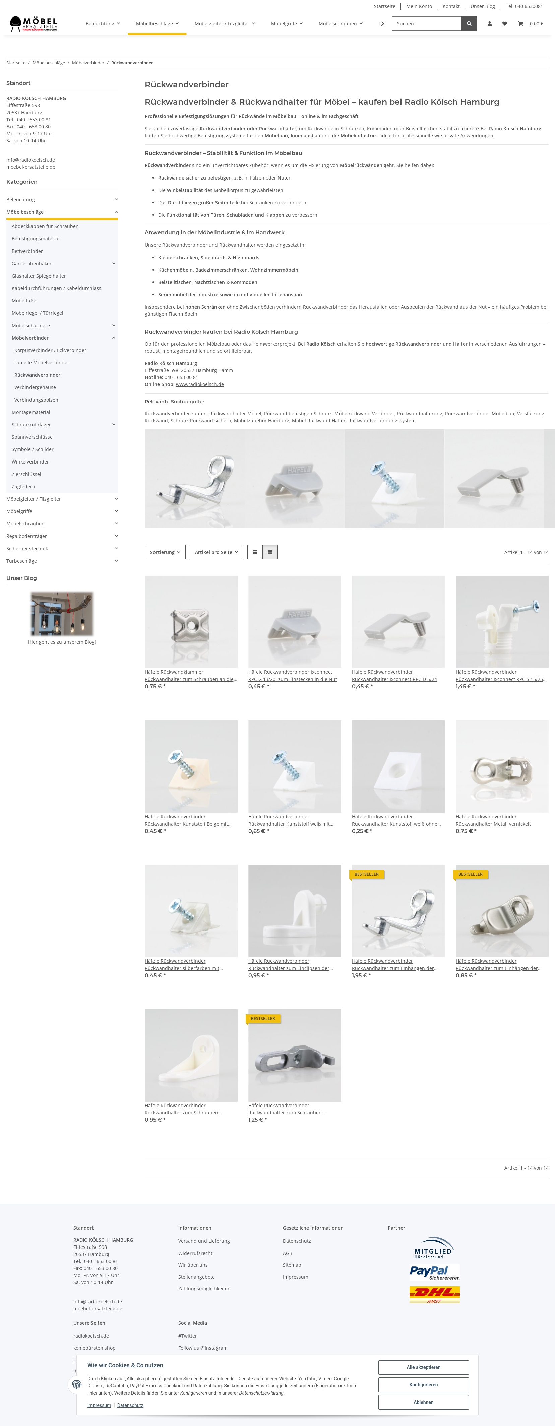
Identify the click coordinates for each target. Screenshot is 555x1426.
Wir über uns (193, 1265)
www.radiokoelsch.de (200, 384)
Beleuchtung (20, 199)
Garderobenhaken (32, 263)
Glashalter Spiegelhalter (39, 276)
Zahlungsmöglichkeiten (204, 1288)
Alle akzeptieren (423, 1367)
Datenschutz (130, 1405)
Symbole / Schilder (33, 449)
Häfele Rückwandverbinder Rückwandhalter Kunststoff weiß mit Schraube (289, 820)
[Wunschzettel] (504, 23)
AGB (287, 1253)
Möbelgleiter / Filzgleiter (33, 499)
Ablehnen (423, 1402)
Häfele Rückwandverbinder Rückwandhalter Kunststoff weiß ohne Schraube (394, 820)
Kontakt (451, 6)
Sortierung (162, 552)
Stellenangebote (196, 1277)
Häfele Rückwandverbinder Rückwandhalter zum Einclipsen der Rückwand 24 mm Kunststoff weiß (288, 965)
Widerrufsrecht (195, 1253)
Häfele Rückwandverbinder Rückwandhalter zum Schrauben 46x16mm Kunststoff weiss (181, 1109)
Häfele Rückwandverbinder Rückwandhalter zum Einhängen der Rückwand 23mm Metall (393, 965)
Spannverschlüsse (32, 437)
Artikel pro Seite (213, 552)
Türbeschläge (21, 561)
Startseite (384, 6)
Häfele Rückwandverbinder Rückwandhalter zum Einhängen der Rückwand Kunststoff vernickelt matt (497, 965)
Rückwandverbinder (37, 375)
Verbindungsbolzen (36, 400)
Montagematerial (31, 412)
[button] (489, 23)
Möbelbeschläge (25, 212)
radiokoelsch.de (91, 1336)
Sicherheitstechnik (27, 548)
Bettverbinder (27, 251)
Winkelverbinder (30, 461)
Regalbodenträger (26, 536)
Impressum (99, 1405)
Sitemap (292, 1265)
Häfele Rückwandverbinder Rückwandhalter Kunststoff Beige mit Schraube (186, 820)
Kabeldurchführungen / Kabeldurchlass (56, 288)
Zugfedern (23, 486)
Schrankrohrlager (31, 424)
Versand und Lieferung (204, 1241)
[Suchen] (427, 23)
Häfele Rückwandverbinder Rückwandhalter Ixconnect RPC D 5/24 (394, 675)
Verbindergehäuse (35, 387)
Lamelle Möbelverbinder (41, 362)
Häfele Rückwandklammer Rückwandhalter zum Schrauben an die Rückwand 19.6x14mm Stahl (189, 676)
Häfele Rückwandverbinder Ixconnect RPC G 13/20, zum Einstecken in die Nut (292, 675)
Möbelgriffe (19, 511)
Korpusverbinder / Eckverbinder (50, 350)
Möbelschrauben (25, 523)
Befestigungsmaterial (36, 238)
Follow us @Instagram (203, 1348)
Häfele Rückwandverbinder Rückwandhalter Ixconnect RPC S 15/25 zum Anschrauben (499, 676)
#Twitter (187, 1336)
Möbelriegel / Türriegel (37, 313)
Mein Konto (419, 6)
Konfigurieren (423, 1384)
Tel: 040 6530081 (524, 6)
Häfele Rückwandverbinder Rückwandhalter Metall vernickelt (493, 820)
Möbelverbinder (30, 338)
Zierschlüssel (26, 474)
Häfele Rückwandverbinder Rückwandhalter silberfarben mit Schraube (182, 965)
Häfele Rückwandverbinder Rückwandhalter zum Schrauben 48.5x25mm (285, 1109)
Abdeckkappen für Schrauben (45, 226)
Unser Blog (483, 6)
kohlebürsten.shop (94, 1348)
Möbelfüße (24, 300)
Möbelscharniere (31, 325)
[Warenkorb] (530, 23)
